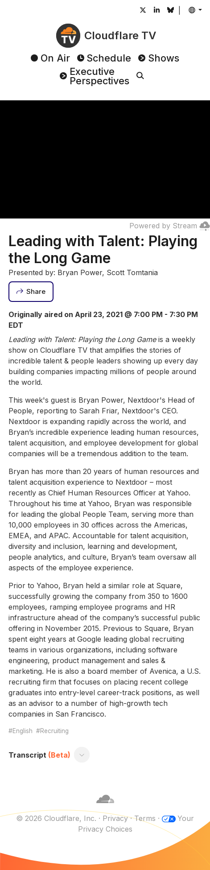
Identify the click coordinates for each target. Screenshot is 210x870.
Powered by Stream (169, 225)
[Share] (31, 291)
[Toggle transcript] (82, 755)
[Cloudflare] (105, 807)
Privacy (115, 818)
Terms (145, 818)
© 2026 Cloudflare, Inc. (56, 818)
